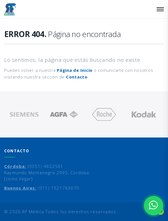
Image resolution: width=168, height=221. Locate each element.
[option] (24, 114)
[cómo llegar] (18, 178)
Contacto (77, 77)
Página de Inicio (75, 70)
